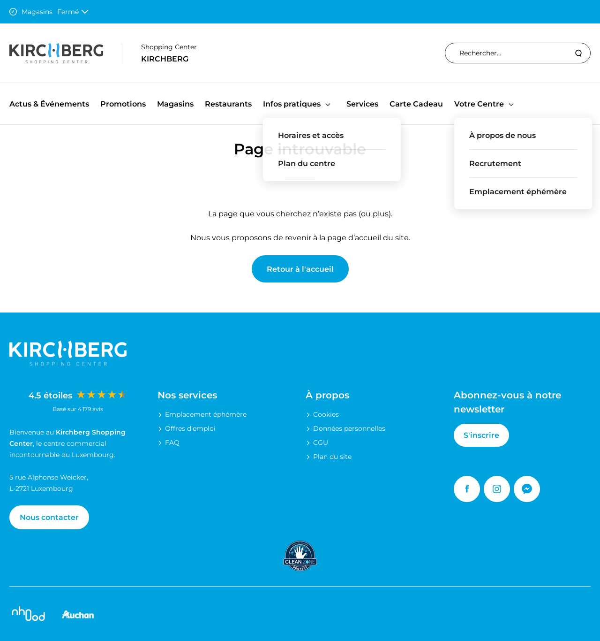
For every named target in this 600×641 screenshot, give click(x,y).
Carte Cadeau (416, 103)
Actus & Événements (49, 103)
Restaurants (228, 103)
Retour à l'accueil (300, 269)
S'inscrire (481, 435)
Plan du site (332, 456)
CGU (320, 442)
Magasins (175, 103)
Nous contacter (49, 517)
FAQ (172, 442)
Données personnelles (349, 428)
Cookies (326, 414)
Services (362, 103)
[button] (328, 104)
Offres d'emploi (190, 428)
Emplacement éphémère (206, 414)
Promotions (123, 103)
